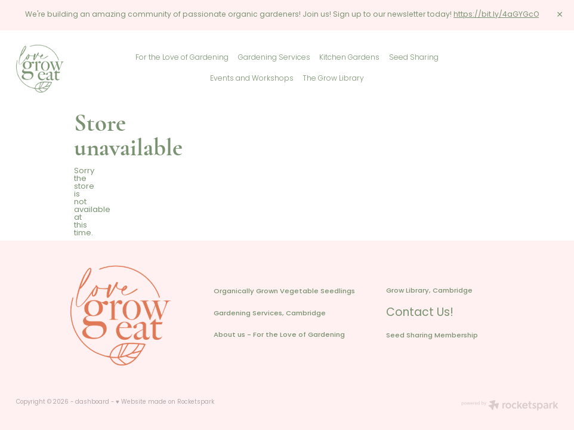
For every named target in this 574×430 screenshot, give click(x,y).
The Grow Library (333, 79)
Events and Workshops (252, 79)
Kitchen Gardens (349, 58)
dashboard (92, 402)
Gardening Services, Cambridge (270, 314)
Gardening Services (274, 58)
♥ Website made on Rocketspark (165, 402)
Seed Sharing (414, 58)
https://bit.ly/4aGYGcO (496, 15)
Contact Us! (419, 313)
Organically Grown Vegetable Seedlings (284, 291)
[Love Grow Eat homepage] (70, 69)
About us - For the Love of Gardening (279, 335)
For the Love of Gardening (182, 58)
